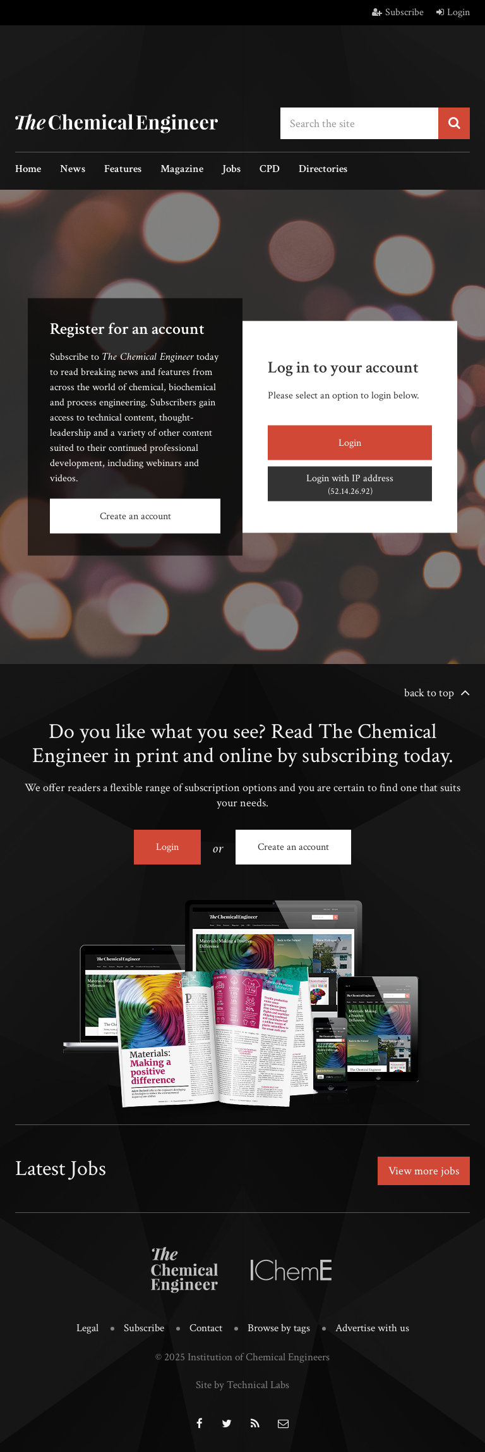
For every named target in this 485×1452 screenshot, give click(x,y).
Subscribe (398, 12)
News (72, 170)
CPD (270, 170)
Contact (205, 1328)
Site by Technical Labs (242, 1385)
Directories (323, 170)
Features (122, 170)
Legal (87, 1328)
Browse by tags (279, 1328)
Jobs (231, 170)
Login (453, 12)
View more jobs (423, 1171)
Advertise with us (372, 1328)
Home (28, 170)
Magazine (181, 170)
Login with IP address (350, 484)
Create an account (135, 516)
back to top (429, 693)
